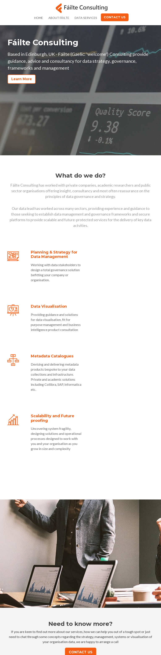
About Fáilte (58, 18)
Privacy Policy (107, 607)
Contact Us (115, 17)
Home (38, 18)
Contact (103, 600)
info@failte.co (72, 630)
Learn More (21, 79)
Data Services (86, 18)
